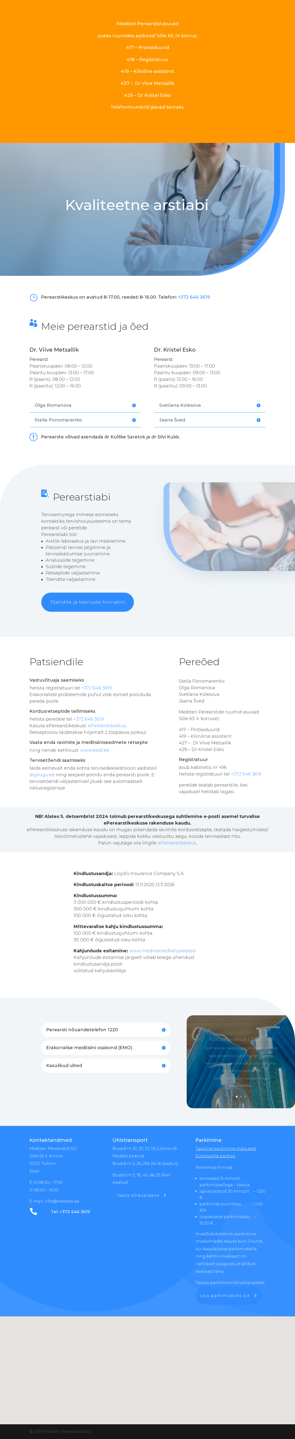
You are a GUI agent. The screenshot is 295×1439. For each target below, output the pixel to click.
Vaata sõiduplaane (138, 1195)
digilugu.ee (42, 774)
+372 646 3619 (194, 297)
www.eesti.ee (94, 750)
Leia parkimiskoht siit (225, 1295)
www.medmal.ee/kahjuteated (162, 951)
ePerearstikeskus (107, 725)
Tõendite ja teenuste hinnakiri (87, 602)
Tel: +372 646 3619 (70, 1211)
